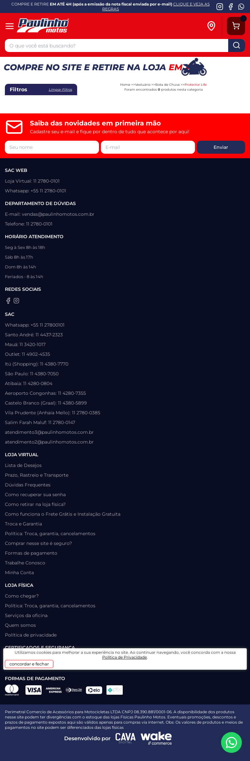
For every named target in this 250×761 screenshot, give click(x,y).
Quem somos (20, 625)
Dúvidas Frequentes (27, 485)
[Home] (53, 26)
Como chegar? (22, 596)
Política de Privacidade (124, 657)
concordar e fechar (29, 663)
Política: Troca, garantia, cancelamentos (50, 533)
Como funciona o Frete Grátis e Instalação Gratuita (62, 514)
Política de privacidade (31, 635)
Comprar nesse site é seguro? (38, 543)
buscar (236, 45)
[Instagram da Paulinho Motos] (220, 6)
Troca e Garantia (23, 524)
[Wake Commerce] (156, 738)
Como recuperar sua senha (35, 494)
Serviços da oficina (26, 615)
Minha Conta (19, 572)
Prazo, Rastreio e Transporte (36, 475)
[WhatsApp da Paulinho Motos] (241, 6)
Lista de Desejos (23, 465)
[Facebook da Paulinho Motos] (230, 6)
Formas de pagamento (31, 553)
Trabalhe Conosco (25, 563)
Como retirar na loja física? (35, 504)
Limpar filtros (60, 89)
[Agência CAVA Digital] (126, 738)
